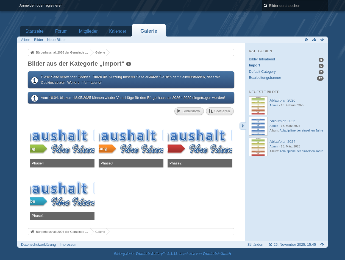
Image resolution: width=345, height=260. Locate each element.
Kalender (117, 31)
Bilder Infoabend (262, 59)
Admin (273, 105)
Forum (61, 31)
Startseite (35, 31)
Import (254, 65)
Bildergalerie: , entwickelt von (172, 253)
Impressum (68, 244)
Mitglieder (88, 31)
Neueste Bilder (264, 92)
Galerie (148, 31)
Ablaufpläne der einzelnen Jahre (301, 130)
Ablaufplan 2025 (282, 121)
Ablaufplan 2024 (282, 141)
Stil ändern (255, 244)
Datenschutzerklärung (38, 244)
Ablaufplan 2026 (282, 100)
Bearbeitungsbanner (265, 78)
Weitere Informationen (84, 82)
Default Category (262, 71)
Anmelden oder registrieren (41, 5)
